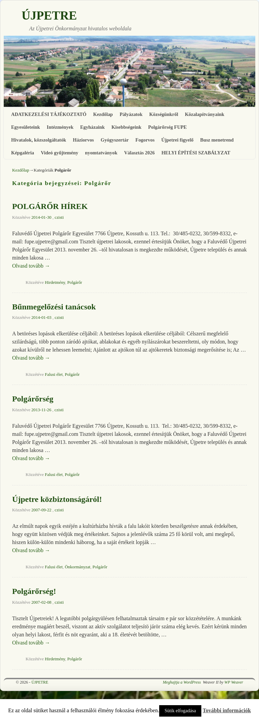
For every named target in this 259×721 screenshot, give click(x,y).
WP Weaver (233, 682)
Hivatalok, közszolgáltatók (38, 140)
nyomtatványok (101, 152)
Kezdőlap (103, 114)
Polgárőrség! (34, 591)
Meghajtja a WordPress (182, 682)
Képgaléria (22, 152)
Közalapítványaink (204, 114)
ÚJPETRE (49, 15)
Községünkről (163, 114)
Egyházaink (92, 127)
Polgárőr (74, 282)
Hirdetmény (55, 282)
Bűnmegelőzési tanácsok (54, 306)
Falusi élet (54, 374)
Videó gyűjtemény (59, 152)
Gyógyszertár (114, 140)
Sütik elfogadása (180, 710)
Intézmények (60, 127)
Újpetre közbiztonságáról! (57, 499)
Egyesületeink (25, 127)
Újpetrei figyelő (177, 140)
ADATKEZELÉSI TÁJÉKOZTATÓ (48, 114)
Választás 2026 (139, 152)
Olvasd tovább (31, 266)
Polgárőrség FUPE (167, 127)
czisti (59, 217)
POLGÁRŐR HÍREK (50, 206)
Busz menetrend (217, 140)
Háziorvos (83, 140)
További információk (227, 710)
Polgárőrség (32, 398)
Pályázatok (131, 114)
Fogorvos (145, 140)
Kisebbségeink (126, 127)
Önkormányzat (77, 567)
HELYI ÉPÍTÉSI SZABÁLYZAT (196, 152)
